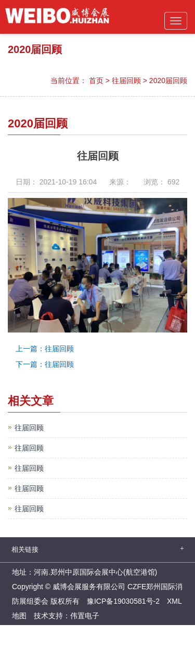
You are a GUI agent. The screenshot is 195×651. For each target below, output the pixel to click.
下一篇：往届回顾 (45, 364)
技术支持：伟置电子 (66, 616)
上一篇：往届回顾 (45, 348)
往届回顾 (126, 80)
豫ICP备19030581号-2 (123, 601)
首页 (96, 80)
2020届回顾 (168, 80)
